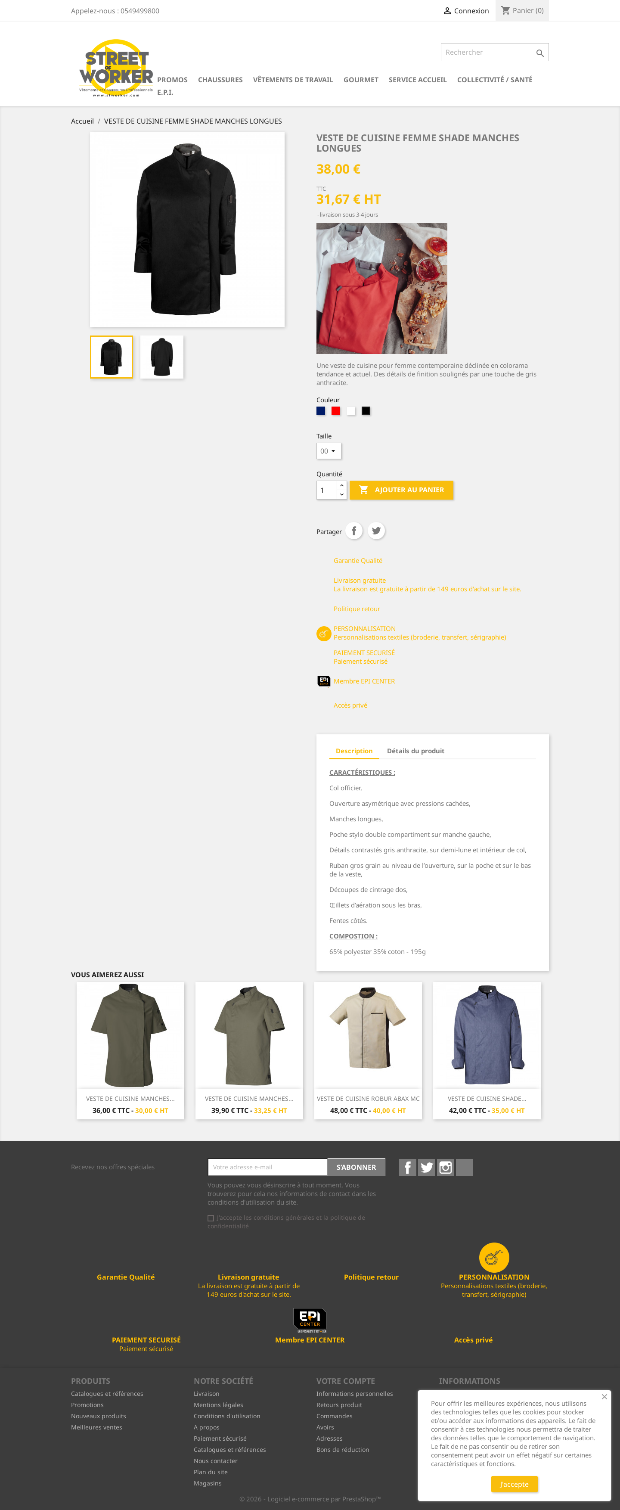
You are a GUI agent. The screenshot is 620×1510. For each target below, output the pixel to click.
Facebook (407, 1167)
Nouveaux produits (98, 1416)
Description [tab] (354, 750)
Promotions (87, 1405)
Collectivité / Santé (495, 79)
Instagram (445, 1167)
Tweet (376, 530)
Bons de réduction (342, 1449)
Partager (354, 530)
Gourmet (361, 79)
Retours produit (339, 1405)
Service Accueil (418, 79)
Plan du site (211, 1472)
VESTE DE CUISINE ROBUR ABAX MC (368, 1098)
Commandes (334, 1416)
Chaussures (220, 79)
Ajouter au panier (401, 490)
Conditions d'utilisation (227, 1416)
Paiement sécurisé (220, 1438)
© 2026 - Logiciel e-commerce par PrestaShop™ (310, 1498)
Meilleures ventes (96, 1427)
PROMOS (172, 79)
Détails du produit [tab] (416, 750)
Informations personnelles (354, 1393)
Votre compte (345, 1381)
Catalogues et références (107, 1393)
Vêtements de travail (293, 79)
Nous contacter (216, 1461)
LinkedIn (464, 1167)
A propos (207, 1427)
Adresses (329, 1438)
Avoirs (325, 1427)
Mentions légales (218, 1405)
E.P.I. (165, 92)
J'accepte (514, 1484)
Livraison (207, 1393)
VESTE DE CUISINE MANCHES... (130, 1098)
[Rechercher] (495, 52)
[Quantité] (326, 490)
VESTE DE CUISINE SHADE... (487, 1098)
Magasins (208, 1483)
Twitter (426, 1167)
